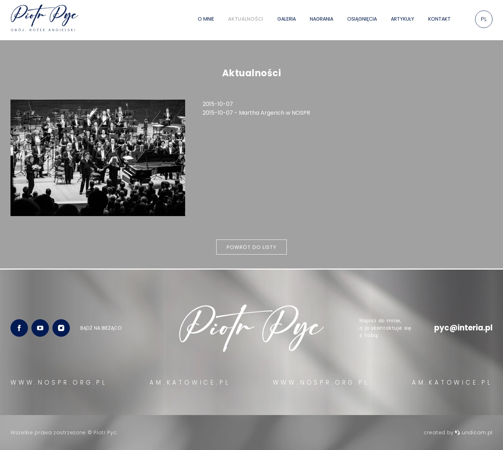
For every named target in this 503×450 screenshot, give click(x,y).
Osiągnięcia (362, 19)
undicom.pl (474, 432)
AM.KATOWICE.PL (190, 382)
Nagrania (321, 19)
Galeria (286, 19)
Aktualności (245, 19)
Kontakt (439, 19)
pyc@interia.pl (463, 327)
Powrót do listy (252, 247)
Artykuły (402, 19)
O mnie (206, 19)
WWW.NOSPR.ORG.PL (58, 382)
